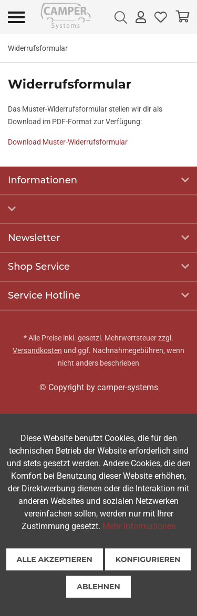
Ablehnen (98, 586)
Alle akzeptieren (54, 559)
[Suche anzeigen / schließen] (121, 17)
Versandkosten (37, 350)
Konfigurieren (148, 559)
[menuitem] (120, 17)
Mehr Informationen (139, 526)
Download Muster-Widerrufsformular (68, 142)
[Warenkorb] (182, 17)
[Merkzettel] (160, 17)
